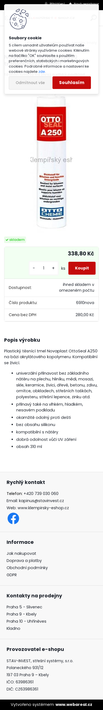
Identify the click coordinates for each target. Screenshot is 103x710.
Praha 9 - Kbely (22, 614)
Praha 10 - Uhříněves (26, 621)
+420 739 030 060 (41, 493)
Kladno (13, 628)
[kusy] (44, 268)
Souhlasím (71, 82)
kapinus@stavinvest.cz (41, 500)
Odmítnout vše (30, 82)
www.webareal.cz (73, 704)
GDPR (12, 575)
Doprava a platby (24, 560)
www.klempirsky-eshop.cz (43, 508)
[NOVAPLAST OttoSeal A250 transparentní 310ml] (51, 157)
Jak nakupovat (21, 553)
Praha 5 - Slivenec (24, 607)
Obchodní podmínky (27, 567)
